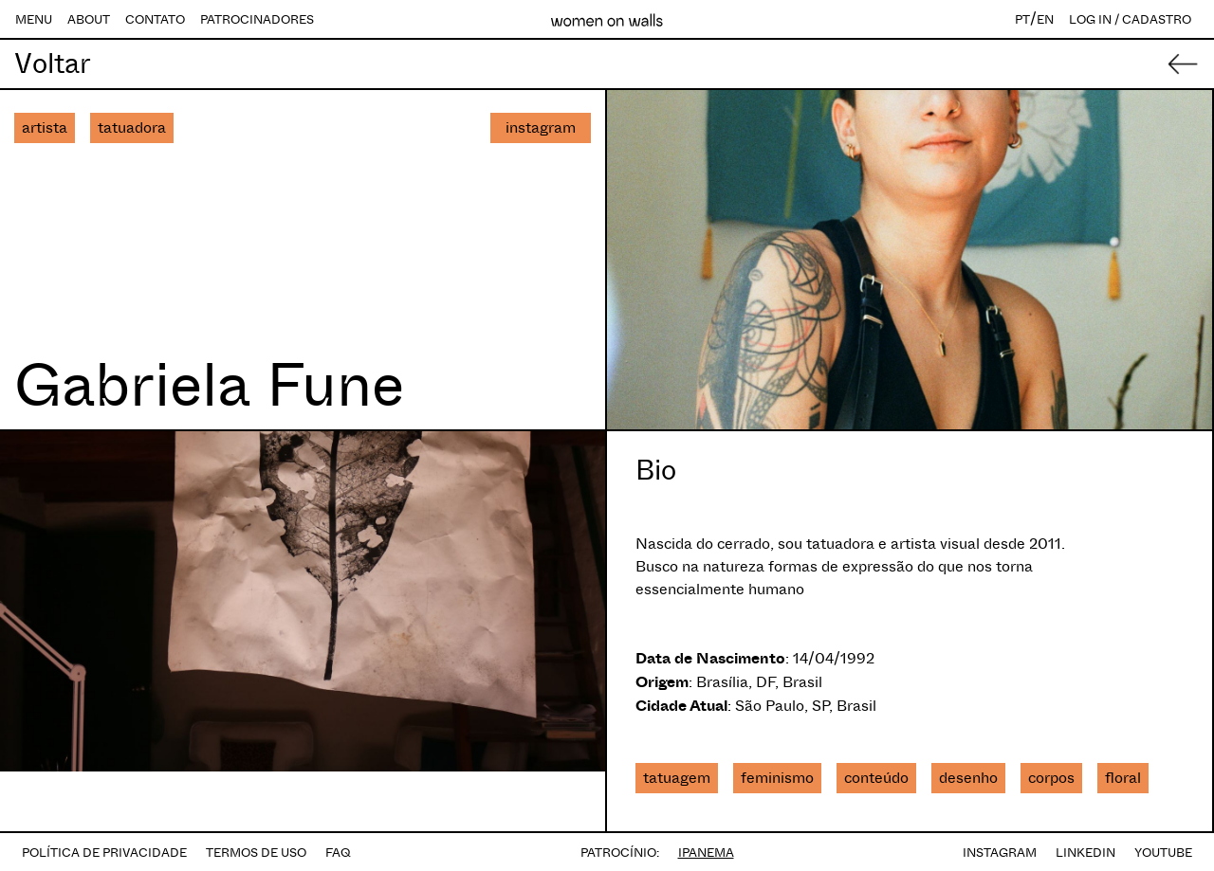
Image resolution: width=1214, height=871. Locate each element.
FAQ (338, 852)
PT (1022, 19)
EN (1045, 19)
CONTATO (155, 19)
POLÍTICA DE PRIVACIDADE (104, 852)
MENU (33, 19)
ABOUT (88, 19)
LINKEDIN (1085, 852)
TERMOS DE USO (256, 852)
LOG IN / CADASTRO (1130, 19)
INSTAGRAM (1000, 852)
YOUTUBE (1163, 852)
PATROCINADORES (257, 19)
